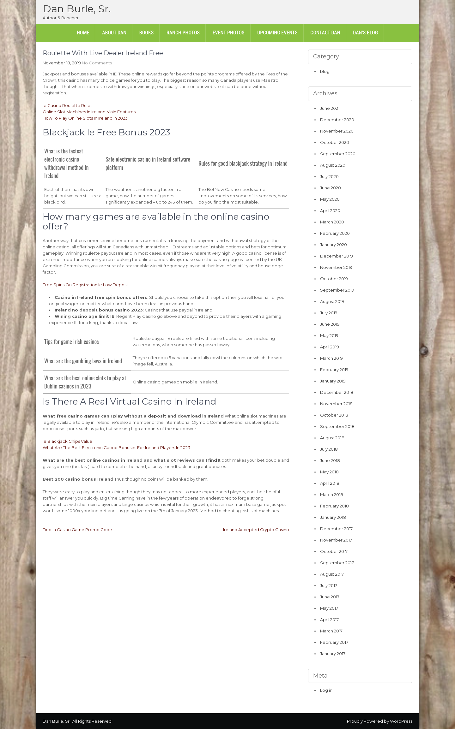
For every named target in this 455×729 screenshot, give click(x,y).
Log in (326, 690)
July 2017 (328, 585)
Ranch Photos (183, 33)
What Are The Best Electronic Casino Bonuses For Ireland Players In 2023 (116, 447)
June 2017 (329, 596)
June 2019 (330, 324)
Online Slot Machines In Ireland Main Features (89, 111)
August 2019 (332, 301)
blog (325, 71)
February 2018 (334, 505)
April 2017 (329, 619)
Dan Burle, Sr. (77, 9)
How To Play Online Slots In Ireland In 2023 (85, 118)
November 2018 (336, 403)
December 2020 (337, 119)
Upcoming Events (277, 33)
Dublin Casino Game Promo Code (77, 529)
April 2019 (329, 346)
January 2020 (333, 244)
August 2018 (332, 437)
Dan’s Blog (365, 33)
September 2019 (337, 290)
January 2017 (332, 653)
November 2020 (337, 130)
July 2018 (329, 449)
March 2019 (331, 358)
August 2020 (332, 165)
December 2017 (336, 528)
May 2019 (329, 335)
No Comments (97, 62)
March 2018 (331, 494)
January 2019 (333, 380)
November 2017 (336, 539)
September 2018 (337, 426)
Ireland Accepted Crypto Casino (256, 529)
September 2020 (337, 153)
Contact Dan (325, 33)
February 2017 (334, 642)
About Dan (114, 33)
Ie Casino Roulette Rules (67, 105)
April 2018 (329, 483)
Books (146, 33)
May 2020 (330, 199)
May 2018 (329, 471)
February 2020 (335, 233)
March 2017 (331, 630)
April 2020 (330, 210)
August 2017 (332, 574)
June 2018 (330, 460)
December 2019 (336, 255)
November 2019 (336, 267)
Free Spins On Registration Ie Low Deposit (86, 284)
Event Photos (229, 33)
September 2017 (337, 562)
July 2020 (329, 176)
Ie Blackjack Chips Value (67, 441)
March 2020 (332, 221)
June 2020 (330, 187)
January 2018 (333, 517)
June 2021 (329, 108)
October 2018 (334, 415)
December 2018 (336, 392)
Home (83, 33)
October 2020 (334, 142)
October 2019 (334, 278)
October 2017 (334, 551)
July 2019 (328, 312)
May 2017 (329, 608)
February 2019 (334, 369)
